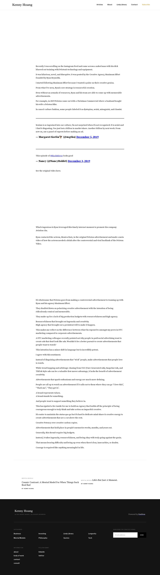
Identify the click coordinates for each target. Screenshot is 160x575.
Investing (42, 534)
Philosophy (43, 538)
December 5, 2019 (87, 137)
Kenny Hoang (29, 488)
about (16, 552)
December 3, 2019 (79, 161)
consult (17, 563)
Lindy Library (68, 534)
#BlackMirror (56, 156)
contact (17, 559)
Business (17, 534)
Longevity (92, 534)
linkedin (42, 552)
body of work (19, 556)
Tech (90, 538)
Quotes (66, 538)
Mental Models (27, 478)
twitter (41, 556)
